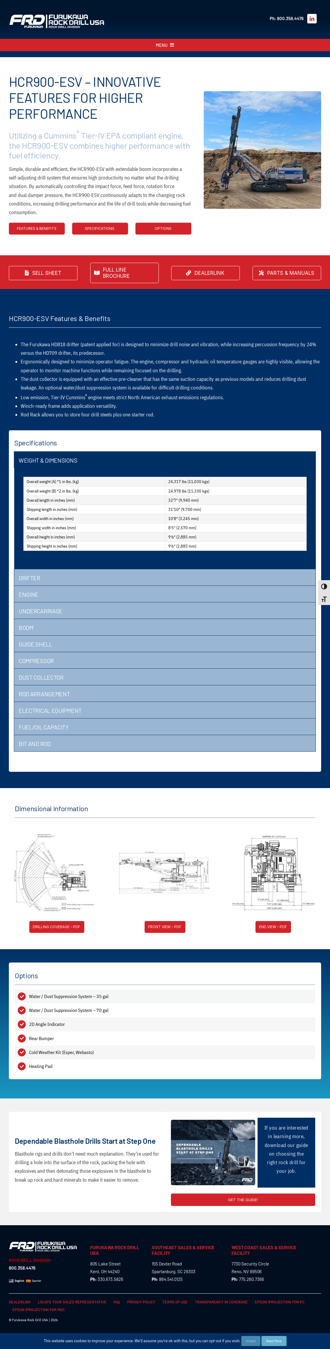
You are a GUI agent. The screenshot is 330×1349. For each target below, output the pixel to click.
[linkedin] (312, 18)
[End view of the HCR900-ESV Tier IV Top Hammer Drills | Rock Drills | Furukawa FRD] (273, 927)
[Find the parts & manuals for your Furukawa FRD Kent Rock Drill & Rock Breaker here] (287, 273)
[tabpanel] (165, 518)
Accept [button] (251, 1341)
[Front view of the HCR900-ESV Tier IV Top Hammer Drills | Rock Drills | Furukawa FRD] (165, 927)
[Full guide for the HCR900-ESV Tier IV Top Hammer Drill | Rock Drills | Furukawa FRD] (243, 1200)
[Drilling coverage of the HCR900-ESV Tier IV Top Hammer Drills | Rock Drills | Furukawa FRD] (56, 927)
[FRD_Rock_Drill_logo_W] (57, 16)
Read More (274, 1341)
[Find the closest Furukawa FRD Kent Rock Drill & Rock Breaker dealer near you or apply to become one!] (205, 273)
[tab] (165, 460)
